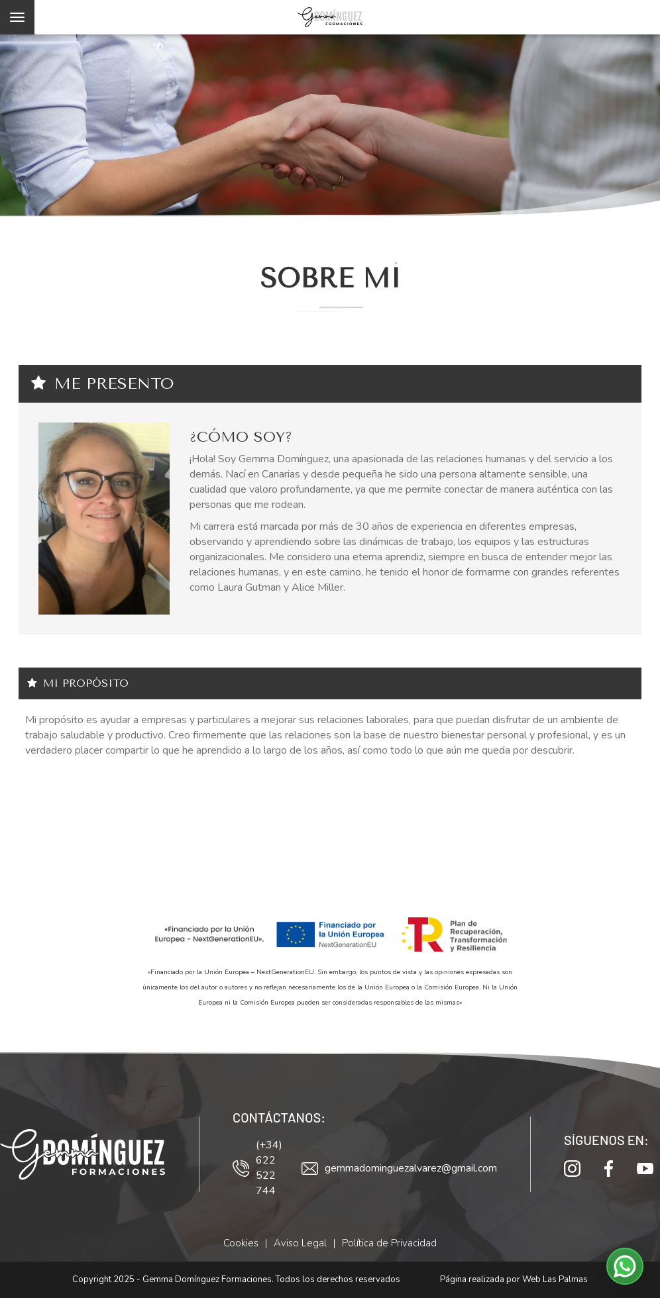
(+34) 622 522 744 (257, 1168)
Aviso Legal (300, 1243)
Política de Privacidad (389, 1243)
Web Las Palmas (555, 1279)
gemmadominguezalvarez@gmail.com (399, 1168)
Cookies (240, 1243)
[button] (625, 1266)
